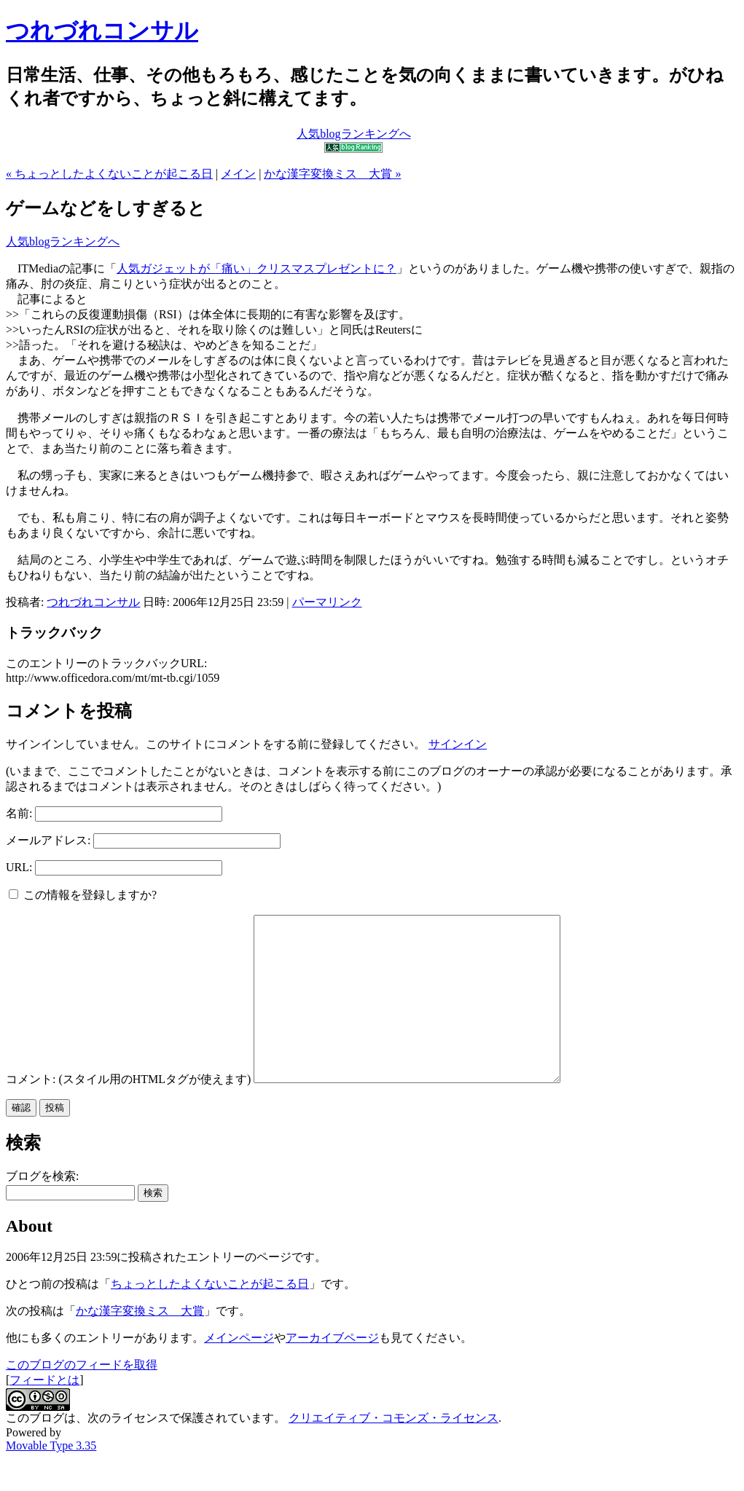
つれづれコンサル (102, 30)
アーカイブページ (332, 1370)
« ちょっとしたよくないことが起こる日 (109, 174)
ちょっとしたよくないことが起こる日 (210, 1316)
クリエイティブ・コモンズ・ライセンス (393, 1450)
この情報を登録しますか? (83, 895)
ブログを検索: (42, 1209)
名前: (19, 813)
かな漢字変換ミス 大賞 (140, 1343)
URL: (19, 867)
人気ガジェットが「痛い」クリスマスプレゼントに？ (256, 268)
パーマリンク (327, 602)
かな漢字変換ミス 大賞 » (332, 174)
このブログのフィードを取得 (81, 1397)
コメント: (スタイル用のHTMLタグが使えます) (128, 1112)
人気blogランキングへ (63, 241)
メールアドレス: (48, 840)
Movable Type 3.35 (51, 1478)
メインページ (239, 1370)
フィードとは (44, 1413)
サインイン (457, 744)
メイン (238, 174)
